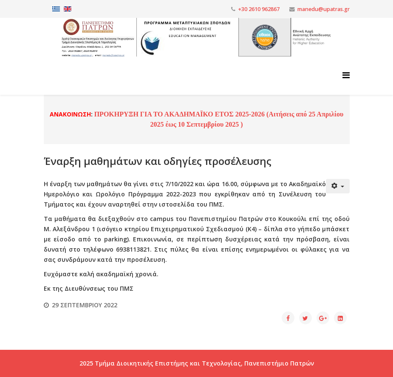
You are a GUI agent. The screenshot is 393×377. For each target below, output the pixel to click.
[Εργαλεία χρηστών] (338, 186)
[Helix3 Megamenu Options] (346, 75)
